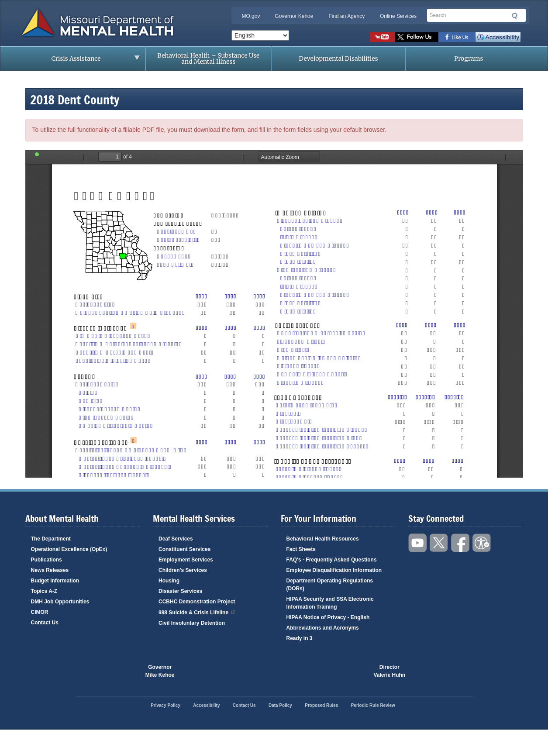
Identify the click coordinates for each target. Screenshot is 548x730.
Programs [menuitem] (468, 58)
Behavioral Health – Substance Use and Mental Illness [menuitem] (208, 58)
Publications (46, 560)
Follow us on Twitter (416, 37)
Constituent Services (184, 549)
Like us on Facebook (457, 37)
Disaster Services (180, 591)
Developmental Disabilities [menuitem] (338, 58)
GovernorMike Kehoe (160, 671)
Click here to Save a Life (324, 671)
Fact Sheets (301, 549)
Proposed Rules (321, 705)
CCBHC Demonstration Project (197, 602)
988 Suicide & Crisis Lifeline (197, 612)
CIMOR (39, 612)
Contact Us (45, 623)
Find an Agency (346, 16)
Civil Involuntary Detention (192, 623)
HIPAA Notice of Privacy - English (328, 617)
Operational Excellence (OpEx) (69, 549)
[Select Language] (260, 35)
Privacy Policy (165, 705)
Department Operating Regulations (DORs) (329, 585)
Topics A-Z (44, 591)
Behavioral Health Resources (322, 539)
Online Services (398, 16)
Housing (169, 581)
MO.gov (250, 16)
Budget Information (55, 581)
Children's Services (183, 570)
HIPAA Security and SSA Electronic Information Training (330, 603)
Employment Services (186, 560)
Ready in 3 (299, 638)
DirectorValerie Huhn (390, 671)
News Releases (50, 570)
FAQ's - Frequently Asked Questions (331, 560)
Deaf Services (176, 539)
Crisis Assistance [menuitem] (79, 61)
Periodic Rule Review (373, 705)
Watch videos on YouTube (382, 37)
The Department (51, 539)
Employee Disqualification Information (334, 570)
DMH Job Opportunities (60, 602)
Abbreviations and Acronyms (322, 628)
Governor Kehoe (294, 16)
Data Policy (280, 705)
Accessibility (498, 37)
